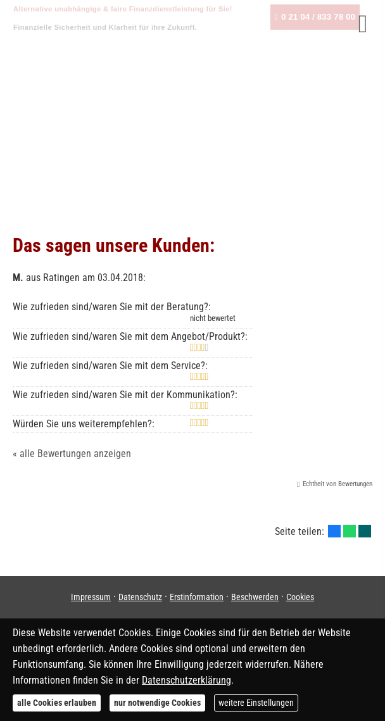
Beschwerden (255, 597)
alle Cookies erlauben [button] (56, 703)
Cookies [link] (300, 597)
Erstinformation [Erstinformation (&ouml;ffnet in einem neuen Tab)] (197, 597)
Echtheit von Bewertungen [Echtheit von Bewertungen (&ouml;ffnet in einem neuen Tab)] (337, 484)
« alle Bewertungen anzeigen (72, 454)
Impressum (91, 597)
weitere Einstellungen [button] (256, 703)
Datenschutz (140, 597)
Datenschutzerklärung (186, 680)
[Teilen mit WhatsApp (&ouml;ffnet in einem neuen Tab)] (349, 531)
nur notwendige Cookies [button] (157, 703)
